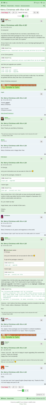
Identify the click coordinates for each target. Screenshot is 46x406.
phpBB (17, 402)
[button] (28, 16)
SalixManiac (7, 215)
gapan (6, 19)
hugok (2, 92)
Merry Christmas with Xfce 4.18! (15, 10)
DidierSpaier (4, 157)
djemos (3, 139)
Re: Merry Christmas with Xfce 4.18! (14, 98)
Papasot (7, 342)
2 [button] (25, 16)
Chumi (6, 366)
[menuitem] (5, 3)
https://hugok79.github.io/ (7, 113)
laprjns (6, 117)
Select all (8, 48)
